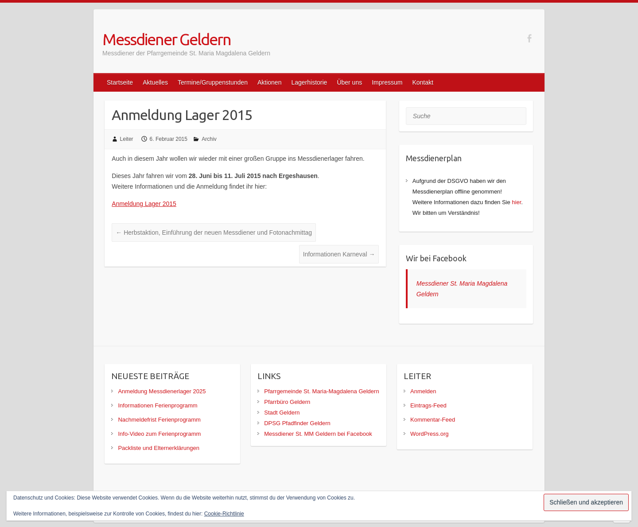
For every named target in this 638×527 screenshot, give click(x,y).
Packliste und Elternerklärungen (158, 448)
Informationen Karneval (339, 254)
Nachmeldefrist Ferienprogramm (159, 419)
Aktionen (269, 82)
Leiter (126, 139)
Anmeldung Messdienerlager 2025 (162, 391)
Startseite (120, 82)
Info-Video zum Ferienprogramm (159, 433)
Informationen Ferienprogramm (157, 405)
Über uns (349, 82)
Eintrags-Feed (428, 405)
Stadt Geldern (282, 412)
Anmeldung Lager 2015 (144, 203)
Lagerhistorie (309, 82)
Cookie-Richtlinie (224, 514)
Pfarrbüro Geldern (287, 402)
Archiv (209, 139)
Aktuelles (155, 82)
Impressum (387, 82)
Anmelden (423, 391)
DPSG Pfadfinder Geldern (297, 423)
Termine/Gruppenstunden (213, 82)
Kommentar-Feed (432, 419)
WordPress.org (429, 433)
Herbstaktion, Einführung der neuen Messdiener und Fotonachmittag (214, 232)
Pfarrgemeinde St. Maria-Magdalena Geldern (321, 391)
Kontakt (422, 82)
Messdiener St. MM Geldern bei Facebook (318, 433)
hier (516, 202)
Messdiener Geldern (166, 39)
